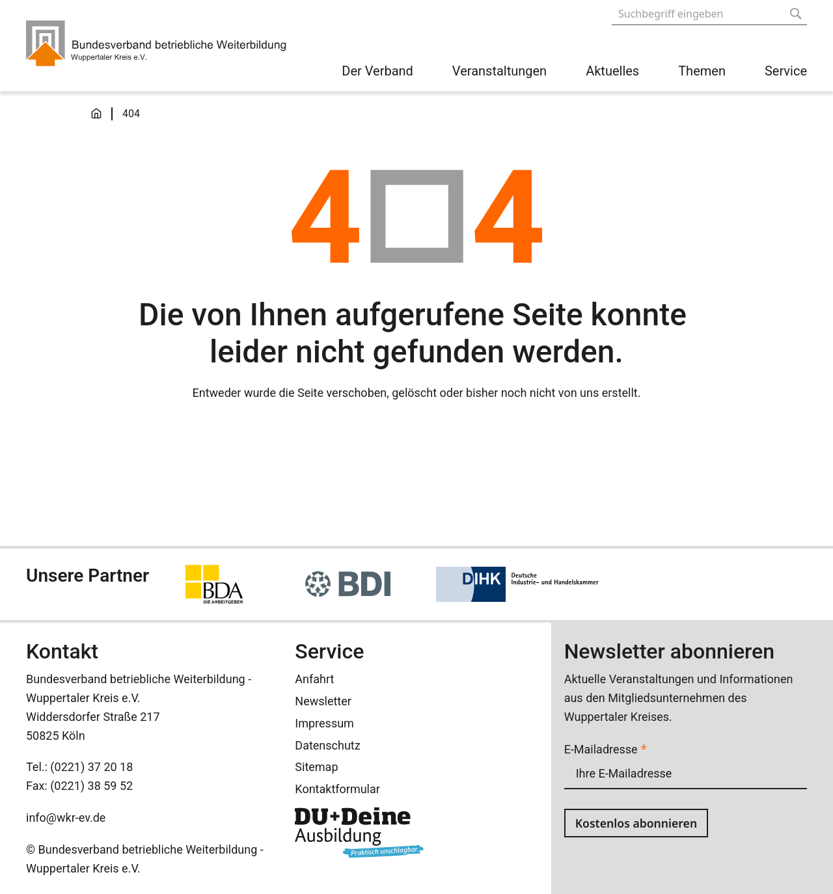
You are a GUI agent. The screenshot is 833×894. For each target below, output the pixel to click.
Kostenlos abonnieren (637, 823)
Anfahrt (314, 679)
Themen (702, 71)
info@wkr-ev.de (65, 817)
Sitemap (316, 767)
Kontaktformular (337, 789)
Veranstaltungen (499, 71)
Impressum (324, 723)
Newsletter (323, 701)
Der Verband (377, 71)
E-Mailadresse (605, 749)
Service (786, 71)
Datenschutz (327, 745)
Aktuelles (612, 71)
